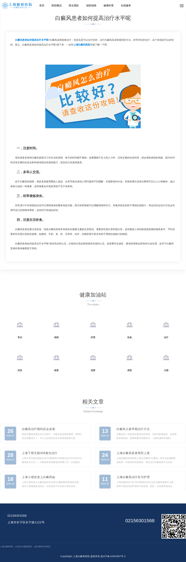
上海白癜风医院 (6, 546)
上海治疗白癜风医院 (23, 546)
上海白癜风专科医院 (41, 546)
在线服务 (126, 5)
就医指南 (91, 5)
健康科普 (108, 5)
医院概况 (57, 5)
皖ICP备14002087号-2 (113, 556)
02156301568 (17, 515)
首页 (41, 5)
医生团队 (74, 5)
